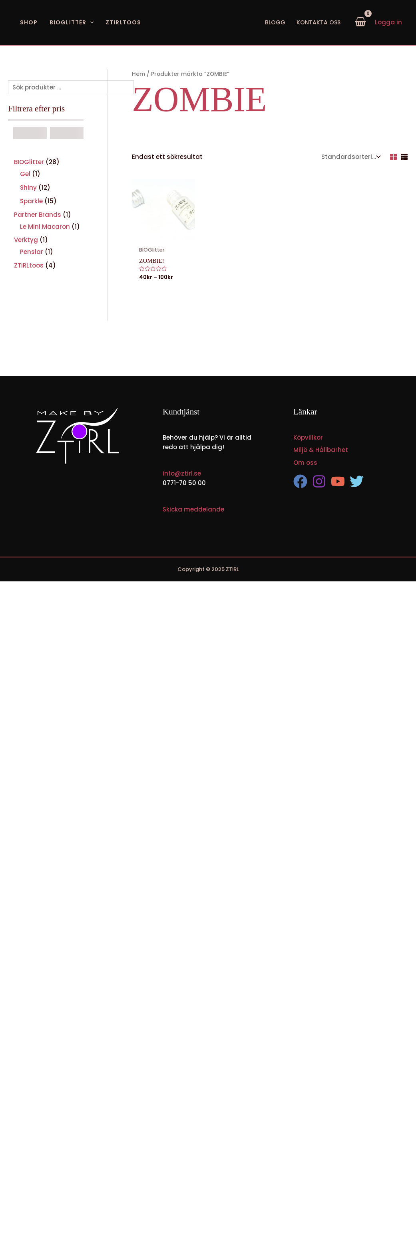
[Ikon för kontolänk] (388, 22)
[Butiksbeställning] (350, 157)
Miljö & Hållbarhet (320, 450)
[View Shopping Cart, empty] (360, 22)
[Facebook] (300, 481)
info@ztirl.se (182, 473)
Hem (138, 74)
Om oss (305, 462)
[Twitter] (357, 481)
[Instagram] (319, 481)
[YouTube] (338, 481)
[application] (90, 22)
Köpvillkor (308, 437)
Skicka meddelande (193, 509)
